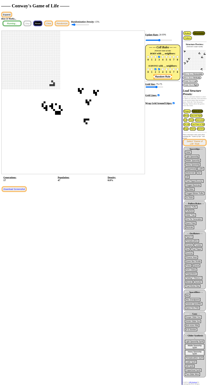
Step (27, 23)
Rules (187, 33)
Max (187, 296)
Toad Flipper (196, 249)
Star (187, 249)
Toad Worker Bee (193, 286)
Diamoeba (200, 120)
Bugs (186, 129)
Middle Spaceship (193, 161)
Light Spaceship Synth (194, 341)
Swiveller (198, 282)
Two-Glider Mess (192, 374)
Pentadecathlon (192, 241)
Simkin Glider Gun (193, 321)
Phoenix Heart (191, 257)
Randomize (62, 23)
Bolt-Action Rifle (192, 325)
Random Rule (162, 76)
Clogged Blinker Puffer (194, 193)
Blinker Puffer (191, 207)
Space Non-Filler (192, 308)
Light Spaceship (192, 156)
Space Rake (190, 223)
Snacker (189, 245)
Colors (187, 38)
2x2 (185, 120)
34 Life (186, 124)
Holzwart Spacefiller (193, 304)
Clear (48, 23)
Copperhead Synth (193, 370)
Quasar (196, 266)
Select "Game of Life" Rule (195, 142)
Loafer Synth (191, 362)
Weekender (190, 173)
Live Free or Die (198, 124)
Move (186, 116)
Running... (12, 23)
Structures (199, 33)
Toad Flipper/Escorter (194, 181)
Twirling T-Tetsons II (193, 278)
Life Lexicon (193, 382)
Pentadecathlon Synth (194, 358)
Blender (189, 282)
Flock (191, 120)
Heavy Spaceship (193, 165)
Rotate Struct (190, 81)
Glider (188, 152)
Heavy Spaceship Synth (194, 353)
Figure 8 (189, 237)
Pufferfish (189, 211)
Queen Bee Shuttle (193, 261)
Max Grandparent (193, 300)
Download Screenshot (14, 189)
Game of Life (197, 111)
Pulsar (188, 266)
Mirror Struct (193, 74)
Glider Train (190, 215)
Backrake (189, 227)
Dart (199, 173)
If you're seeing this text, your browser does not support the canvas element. (195, 59)
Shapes (187, 111)
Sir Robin (189, 197)
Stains (192, 129)
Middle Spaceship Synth (195, 347)
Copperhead (191, 169)
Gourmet (189, 253)
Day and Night (196, 116)
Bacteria (201, 129)
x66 (187, 177)
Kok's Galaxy (191, 270)
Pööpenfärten (191, 274)
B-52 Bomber (191, 330)
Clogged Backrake (193, 185)
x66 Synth (190, 366)
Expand (6, 14)
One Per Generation (194, 219)
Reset (38, 23)
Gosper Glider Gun (193, 317)
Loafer (200, 169)
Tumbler (198, 245)
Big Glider (190, 189)
